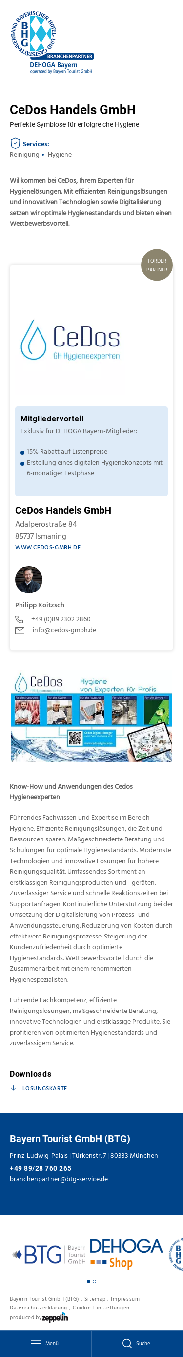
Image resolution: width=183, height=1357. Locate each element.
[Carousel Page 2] (94, 1281)
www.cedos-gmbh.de (48, 547)
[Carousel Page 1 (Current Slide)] (88, 1281)
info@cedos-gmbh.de (55, 630)
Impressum (125, 1299)
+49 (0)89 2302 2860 (53, 619)
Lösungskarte (38, 1089)
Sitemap (95, 1299)
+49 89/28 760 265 (41, 1168)
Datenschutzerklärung (38, 1308)
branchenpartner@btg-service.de (59, 1178)
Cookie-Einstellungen (101, 1308)
